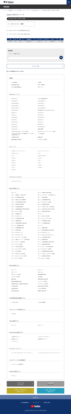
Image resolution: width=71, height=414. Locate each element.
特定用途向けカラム (42, 339)
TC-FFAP (39, 165)
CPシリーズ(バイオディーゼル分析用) (19, 237)
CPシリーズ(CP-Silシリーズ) (17, 232)
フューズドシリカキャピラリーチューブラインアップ (48, 352)
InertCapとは (14, 98)
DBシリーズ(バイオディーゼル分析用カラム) (47, 195)
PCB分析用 (40, 276)
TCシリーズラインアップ (43, 151)
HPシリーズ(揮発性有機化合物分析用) (19, 223)
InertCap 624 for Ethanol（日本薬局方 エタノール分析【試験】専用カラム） (22, 134)
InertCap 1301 (41, 117)
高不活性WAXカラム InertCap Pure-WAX (46, 110)
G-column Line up (15, 302)
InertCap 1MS (14, 101)
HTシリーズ (14, 325)
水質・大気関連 (41, 84)
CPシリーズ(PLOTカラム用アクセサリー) (46, 234)
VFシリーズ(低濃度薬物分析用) (18, 227)
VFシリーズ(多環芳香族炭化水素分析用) (46, 230)
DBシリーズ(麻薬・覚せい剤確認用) (19, 199)
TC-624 (39, 158)
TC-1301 (13, 158)
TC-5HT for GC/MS (41, 155)
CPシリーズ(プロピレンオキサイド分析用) (46, 253)
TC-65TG (13, 169)
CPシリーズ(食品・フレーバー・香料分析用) (20, 239)
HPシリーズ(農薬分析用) (16, 220)
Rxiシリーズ (14, 269)
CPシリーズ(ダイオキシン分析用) (44, 249)
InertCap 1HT (40, 112)
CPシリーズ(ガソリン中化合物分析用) (45, 246)
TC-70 (13, 167)
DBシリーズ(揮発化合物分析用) (18, 204)
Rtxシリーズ (40, 269)
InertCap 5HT (40, 115)
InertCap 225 (40, 124)
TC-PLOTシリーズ (15, 153)
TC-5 (12, 155)
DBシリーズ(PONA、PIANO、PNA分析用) (46, 206)
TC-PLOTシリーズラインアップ (18, 151)
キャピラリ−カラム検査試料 (17, 364)
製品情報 (10, 10)
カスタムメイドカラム (16, 181)
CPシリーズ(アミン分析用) (17, 244)
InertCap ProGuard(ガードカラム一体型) (20, 131)
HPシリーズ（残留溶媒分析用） (44, 223)
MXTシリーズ (14, 272)
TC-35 (39, 160)
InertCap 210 (14, 124)
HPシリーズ (40, 213)
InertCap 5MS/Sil (15, 103)
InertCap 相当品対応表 (42, 98)
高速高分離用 (40, 129)
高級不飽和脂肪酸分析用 (16, 281)
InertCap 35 (40, 119)
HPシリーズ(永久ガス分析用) (43, 216)
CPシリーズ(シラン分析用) (17, 258)
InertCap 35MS (41, 105)
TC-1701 (13, 162)
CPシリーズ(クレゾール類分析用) (18, 241)
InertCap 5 (14, 115)
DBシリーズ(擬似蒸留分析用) (17, 206)
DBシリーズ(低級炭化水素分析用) (44, 192)
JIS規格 (39, 82)
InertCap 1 (14, 112)
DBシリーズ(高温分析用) (43, 197)
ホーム (5, 10)
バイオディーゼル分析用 (43, 283)
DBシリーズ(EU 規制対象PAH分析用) (19, 202)
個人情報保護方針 (25, 402)
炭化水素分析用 (15, 286)
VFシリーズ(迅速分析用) (16, 230)
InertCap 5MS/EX (41, 101)
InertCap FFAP (14, 129)
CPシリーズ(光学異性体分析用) (44, 237)
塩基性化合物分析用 (42, 290)
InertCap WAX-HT (41, 126)
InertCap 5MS (40, 103)
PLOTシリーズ (41, 272)
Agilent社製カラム (36, 10)
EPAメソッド (40, 87)
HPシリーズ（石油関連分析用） (18, 225)
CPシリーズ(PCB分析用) (16, 251)
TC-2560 (39, 167)
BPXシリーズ (40, 325)
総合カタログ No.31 (17, 24)
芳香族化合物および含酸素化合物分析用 (20, 283)
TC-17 (39, 162)
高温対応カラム (15, 339)
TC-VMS (13, 160)
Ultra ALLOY (14, 313)
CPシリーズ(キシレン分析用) (43, 258)
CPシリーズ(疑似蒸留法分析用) (44, 244)
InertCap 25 (14, 119)
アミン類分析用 (41, 133)
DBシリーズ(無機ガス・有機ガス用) (19, 195)
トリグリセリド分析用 (42, 281)
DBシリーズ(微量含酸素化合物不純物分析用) (20, 209)
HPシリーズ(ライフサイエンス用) (44, 218)
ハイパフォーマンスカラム (43, 336)
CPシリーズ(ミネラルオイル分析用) (19, 249)
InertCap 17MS (14, 110)
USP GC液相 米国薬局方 (16, 87)
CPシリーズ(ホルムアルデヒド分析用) (19, 256)
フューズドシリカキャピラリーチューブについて (21, 352)
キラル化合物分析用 (42, 288)
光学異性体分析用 (15, 137)
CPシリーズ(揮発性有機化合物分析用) (45, 251)
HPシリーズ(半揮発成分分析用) (44, 220)
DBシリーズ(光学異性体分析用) (18, 197)
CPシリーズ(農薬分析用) (43, 239)
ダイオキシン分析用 (16, 276)
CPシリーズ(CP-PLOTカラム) (17, 234)
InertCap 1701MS (15, 108)
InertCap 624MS (15, 105)
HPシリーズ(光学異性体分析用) (18, 218)
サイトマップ (36, 402)
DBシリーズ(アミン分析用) (17, 211)
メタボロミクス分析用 (42, 139)
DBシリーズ (14, 192)
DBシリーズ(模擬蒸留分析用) (43, 204)
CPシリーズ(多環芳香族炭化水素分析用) (46, 241)
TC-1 (39, 153)
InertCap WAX (14, 126)
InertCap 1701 (14, 122)
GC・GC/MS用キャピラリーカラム (22, 10)
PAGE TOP (35, 398)
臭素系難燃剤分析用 (42, 274)
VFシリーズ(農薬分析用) (42, 227)
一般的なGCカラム (15, 336)
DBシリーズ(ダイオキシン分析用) (44, 202)
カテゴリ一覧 (35, 66)
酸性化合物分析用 (15, 290)
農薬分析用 (40, 137)
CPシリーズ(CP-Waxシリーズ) (44, 232)
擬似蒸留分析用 (15, 288)
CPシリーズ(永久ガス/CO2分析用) (18, 253)
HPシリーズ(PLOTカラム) (17, 216)
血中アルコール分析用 (16, 274)
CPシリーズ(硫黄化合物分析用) (44, 256)
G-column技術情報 (41, 302)
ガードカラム (14, 341)
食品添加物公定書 (15, 84)
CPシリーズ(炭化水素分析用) (17, 246)
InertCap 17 (40, 122)
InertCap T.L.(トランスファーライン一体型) (46, 131)
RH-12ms (13, 375)
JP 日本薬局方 (14, 82)
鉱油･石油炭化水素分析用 (43, 286)
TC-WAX (13, 165)
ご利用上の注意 (46, 402)
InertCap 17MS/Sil (41, 108)
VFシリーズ (40, 225)
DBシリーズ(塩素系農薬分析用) (44, 199)
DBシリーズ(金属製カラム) (17, 213)
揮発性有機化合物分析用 (16, 139)
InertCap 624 (14, 117)
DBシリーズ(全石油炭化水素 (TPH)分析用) (46, 209)
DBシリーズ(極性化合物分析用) (44, 211)
